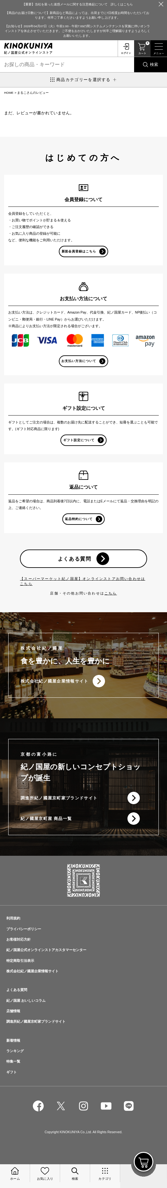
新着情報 (13, 1040)
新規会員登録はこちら (79, 251)
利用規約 (13, 918)
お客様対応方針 (18, 939)
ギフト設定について (79, 440)
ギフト (11, 1072)
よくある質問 (74, 559)
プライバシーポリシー (23, 929)
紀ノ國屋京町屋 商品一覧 (46, 818)
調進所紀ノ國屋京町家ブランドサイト (59, 798)
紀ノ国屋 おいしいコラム (26, 1000)
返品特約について (79, 519)
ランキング (15, 1051)
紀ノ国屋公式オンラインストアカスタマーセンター (46, 950)
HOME (8, 92)
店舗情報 (13, 1011)
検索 (154, 64)
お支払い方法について (78, 361)
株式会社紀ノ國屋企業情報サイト (55, 681)
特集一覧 (13, 1061)
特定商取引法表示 (20, 960)
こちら (110, 593)
